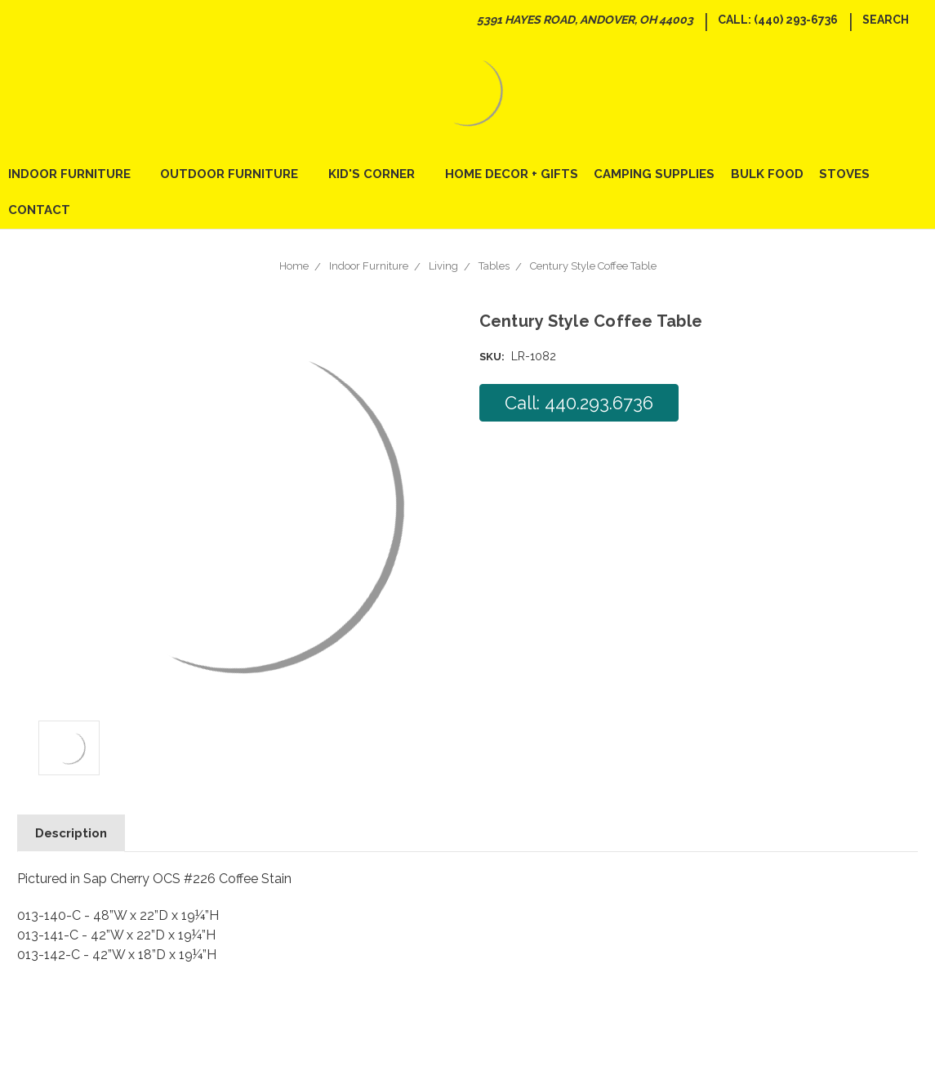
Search (885, 19)
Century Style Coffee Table (593, 266)
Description (71, 833)
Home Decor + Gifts (511, 174)
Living (443, 266)
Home (294, 266)
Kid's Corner (378, 174)
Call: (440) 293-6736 (778, 19)
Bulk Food (767, 174)
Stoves (844, 174)
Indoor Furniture (76, 174)
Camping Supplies (654, 174)
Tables (494, 266)
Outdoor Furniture (236, 174)
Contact (39, 210)
